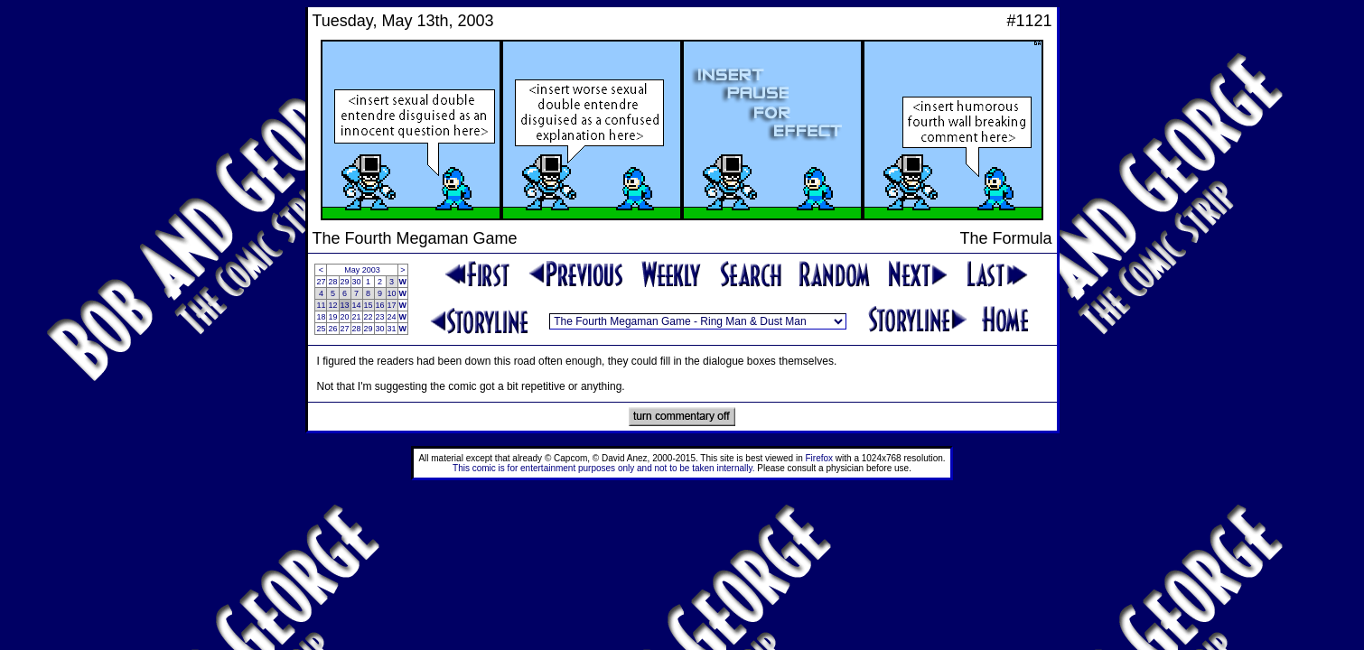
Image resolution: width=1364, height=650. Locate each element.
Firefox (820, 458)
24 (392, 316)
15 (368, 305)
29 (345, 281)
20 (345, 316)
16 (380, 305)
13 (345, 305)
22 (368, 316)
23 (380, 316)
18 (320, 316)
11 (320, 305)
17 (392, 305)
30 (356, 281)
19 (332, 316)
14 (356, 305)
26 (332, 328)
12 (332, 305)
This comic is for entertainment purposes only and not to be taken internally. (603, 468)
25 (320, 328)
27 (320, 281)
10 (392, 293)
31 (392, 328)
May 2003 (362, 269)
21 (356, 316)
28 (332, 281)
